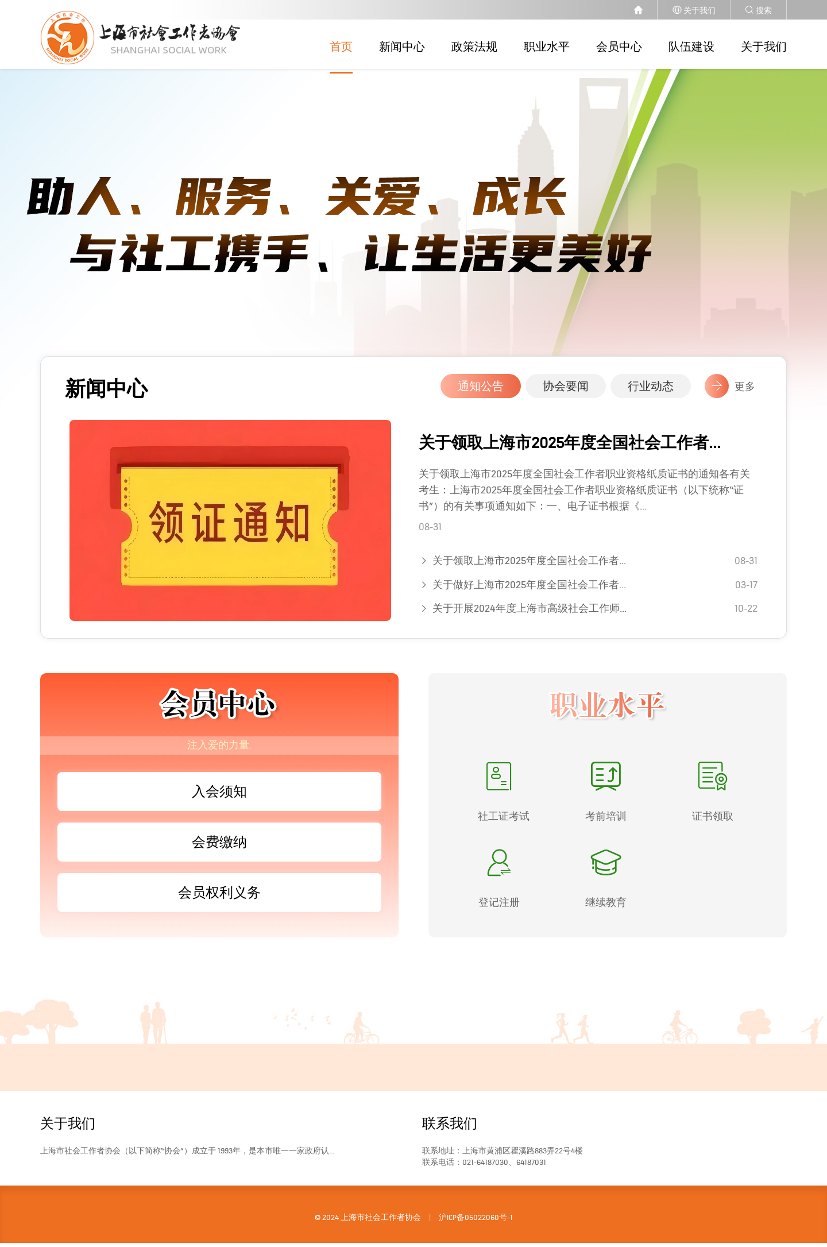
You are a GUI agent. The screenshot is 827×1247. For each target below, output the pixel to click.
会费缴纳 (219, 846)
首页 (341, 46)
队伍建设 (691, 46)
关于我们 (764, 46)
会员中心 (619, 46)
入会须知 (219, 795)
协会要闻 (566, 390)
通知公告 (481, 390)
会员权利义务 (219, 897)
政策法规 (474, 46)
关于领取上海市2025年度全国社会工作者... (570, 447)
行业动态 (651, 390)
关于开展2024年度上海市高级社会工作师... (529, 613)
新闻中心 (402, 46)
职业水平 (547, 46)
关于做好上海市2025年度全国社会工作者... (529, 588)
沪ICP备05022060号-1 (476, 1221)
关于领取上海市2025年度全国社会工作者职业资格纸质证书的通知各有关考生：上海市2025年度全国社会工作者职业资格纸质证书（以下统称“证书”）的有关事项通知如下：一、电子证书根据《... (584, 494)
